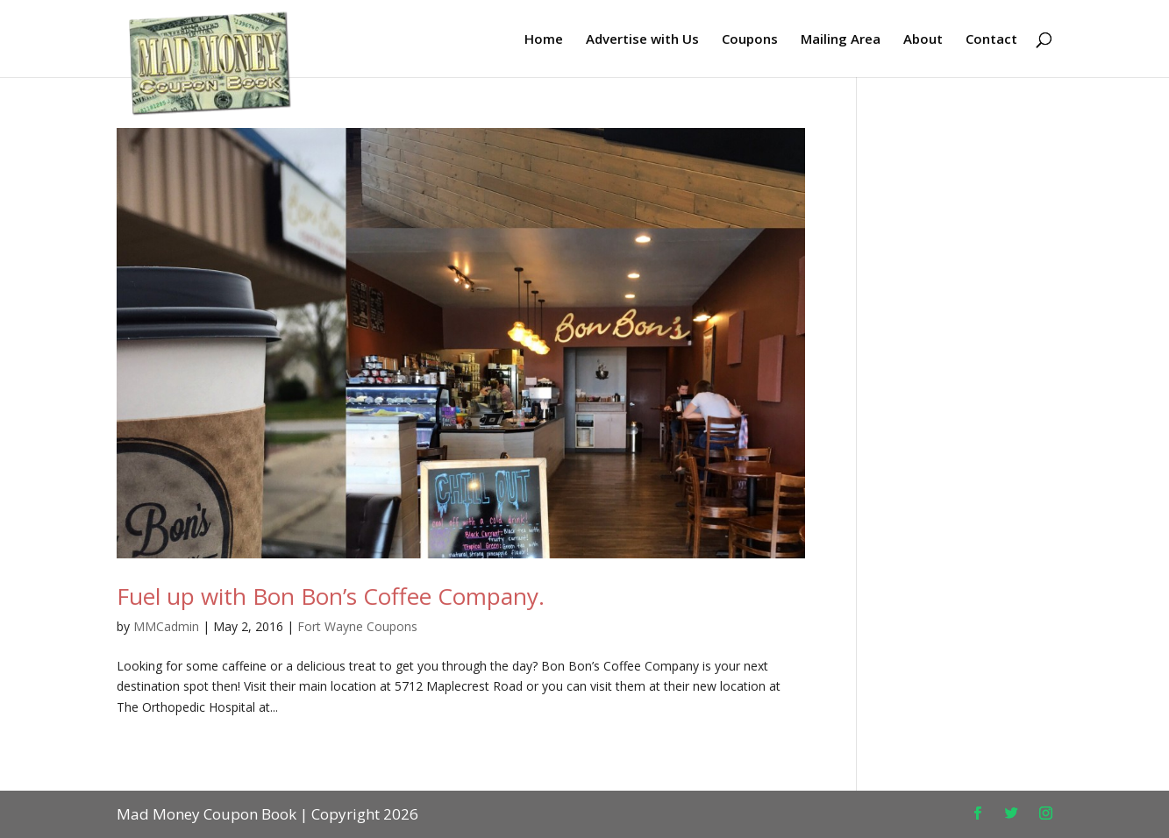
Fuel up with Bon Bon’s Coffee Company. (331, 596)
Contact (991, 39)
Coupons (750, 39)
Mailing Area (840, 39)
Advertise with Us (642, 39)
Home (543, 39)
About (923, 39)
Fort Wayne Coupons (357, 626)
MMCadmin (166, 626)
